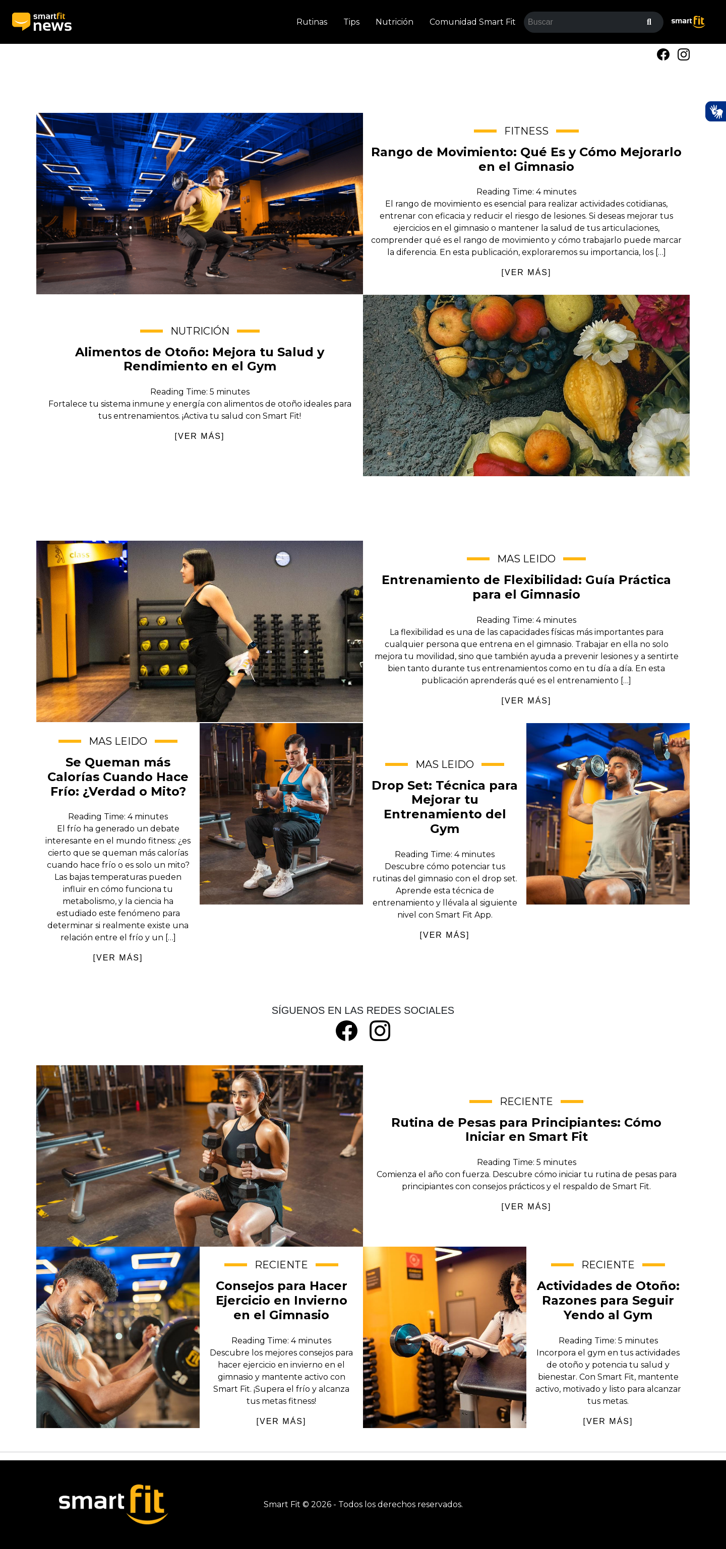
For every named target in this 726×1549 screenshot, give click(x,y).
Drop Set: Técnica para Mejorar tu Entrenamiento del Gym (608, 814)
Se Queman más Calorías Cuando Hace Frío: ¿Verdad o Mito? (281, 814)
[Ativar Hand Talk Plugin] (715, 111)
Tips (351, 22)
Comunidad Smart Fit (473, 22)
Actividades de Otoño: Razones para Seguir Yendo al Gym (444, 1337)
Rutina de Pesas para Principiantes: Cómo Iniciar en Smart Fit (199, 1156)
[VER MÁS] (527, 272)
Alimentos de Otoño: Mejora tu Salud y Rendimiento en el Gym (526, 385)
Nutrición (394, 22)
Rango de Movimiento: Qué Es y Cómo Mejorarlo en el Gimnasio (199, 203)
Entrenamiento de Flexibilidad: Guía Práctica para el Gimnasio (199, 631)
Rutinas (311, 22)
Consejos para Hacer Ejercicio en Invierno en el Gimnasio (118, 1337)
